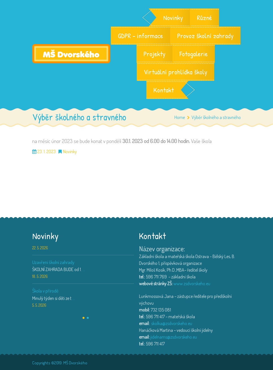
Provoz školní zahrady (205, 36)
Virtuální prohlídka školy (175, 72)
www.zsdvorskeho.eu (192, 283)
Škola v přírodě (45, 291)
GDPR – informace (140, 36)
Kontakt (163, 90)
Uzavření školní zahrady (53, 262)
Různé (204, 17)
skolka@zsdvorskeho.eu (171, 323)
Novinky (173, 17)
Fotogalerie (193, 54)
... (84, 269)
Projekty (154, 54)
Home (179, 117)
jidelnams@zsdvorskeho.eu (173, 337)
